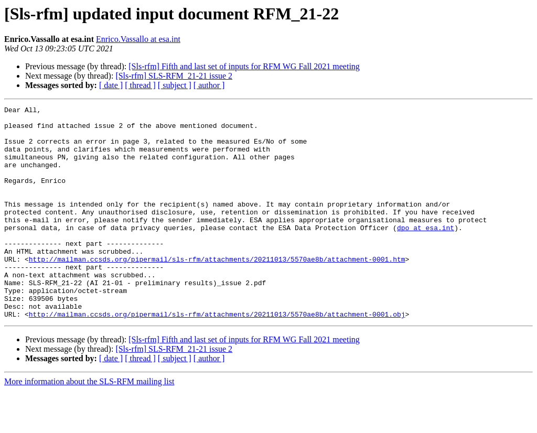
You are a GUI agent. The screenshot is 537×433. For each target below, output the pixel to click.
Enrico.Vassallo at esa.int (138, 39)
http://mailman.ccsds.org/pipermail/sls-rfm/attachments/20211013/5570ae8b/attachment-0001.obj (217, 356)
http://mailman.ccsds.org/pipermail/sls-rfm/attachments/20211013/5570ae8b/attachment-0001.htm (217, 290)
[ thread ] (140, 85)
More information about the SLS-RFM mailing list (89, 423)
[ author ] (209, 85)
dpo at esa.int (425, 252)
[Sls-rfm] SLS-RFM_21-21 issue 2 (173, 75)
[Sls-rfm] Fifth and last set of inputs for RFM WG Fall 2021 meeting (244, 66)
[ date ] (111, 85)
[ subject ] (174, 85)
